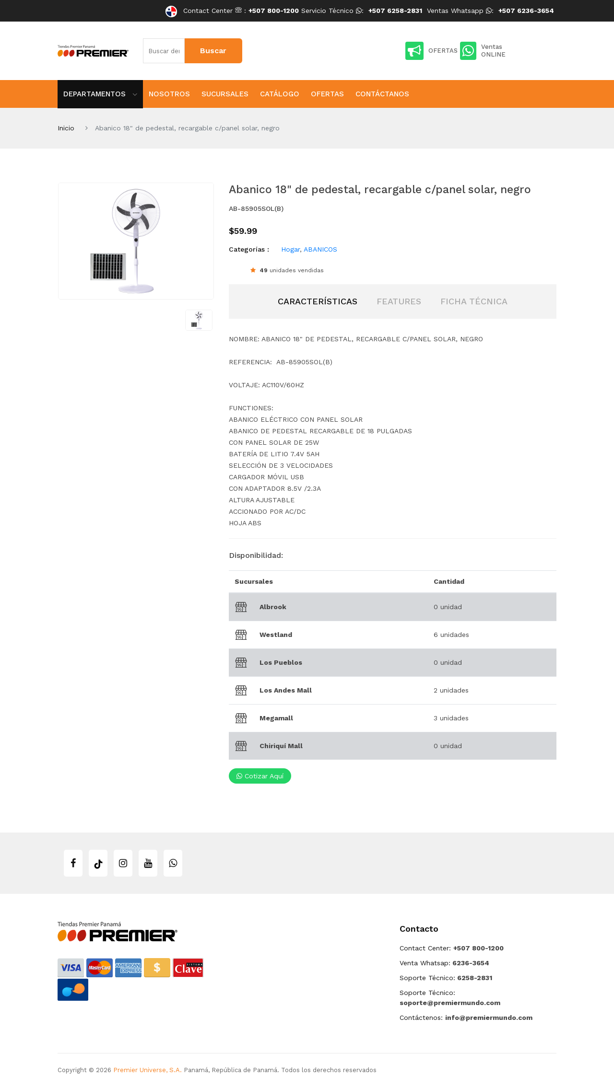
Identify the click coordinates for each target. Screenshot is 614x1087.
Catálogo (279, 94)
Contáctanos (382, 94)
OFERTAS (431, 51)
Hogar (290, 249)
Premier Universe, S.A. (147, 1070)
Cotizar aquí (259, 776)
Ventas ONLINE (483, 51)
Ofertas (327, 94)
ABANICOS (320, 249)
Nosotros (169, 94)
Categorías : (249, 249)
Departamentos (100, 94)
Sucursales (224, 94)
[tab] (317, 301)
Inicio (66, 128)
